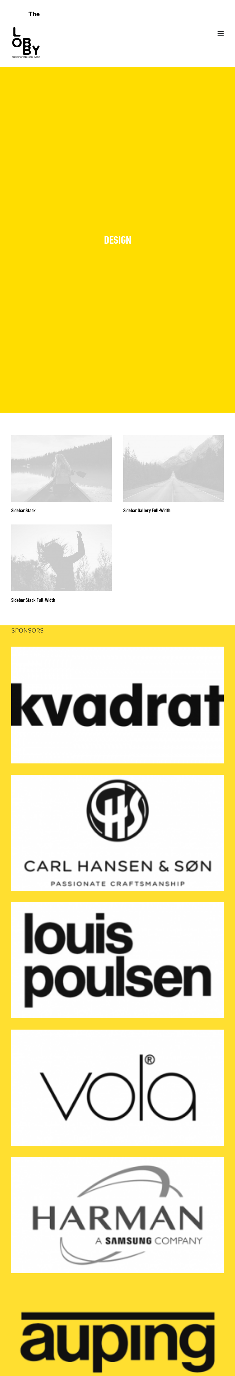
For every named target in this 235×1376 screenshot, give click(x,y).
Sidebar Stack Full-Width (33, 566)
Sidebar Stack (23, 476)
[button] (61, 434)
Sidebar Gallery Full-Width (146, 476)
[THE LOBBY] (117, 33)
